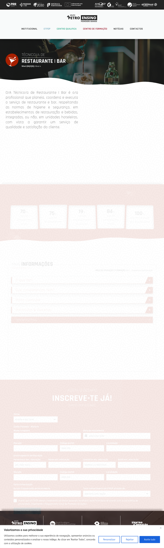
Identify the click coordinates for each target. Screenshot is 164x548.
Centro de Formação (95, 29)
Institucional (29, 29)
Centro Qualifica (67, 29)
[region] (82, 536)
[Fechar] (161, 528)
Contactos (136, 29)
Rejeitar (130, 539)
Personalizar (109, 539)
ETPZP (47, 29)
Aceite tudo (149, 539)
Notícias (118, 29)
